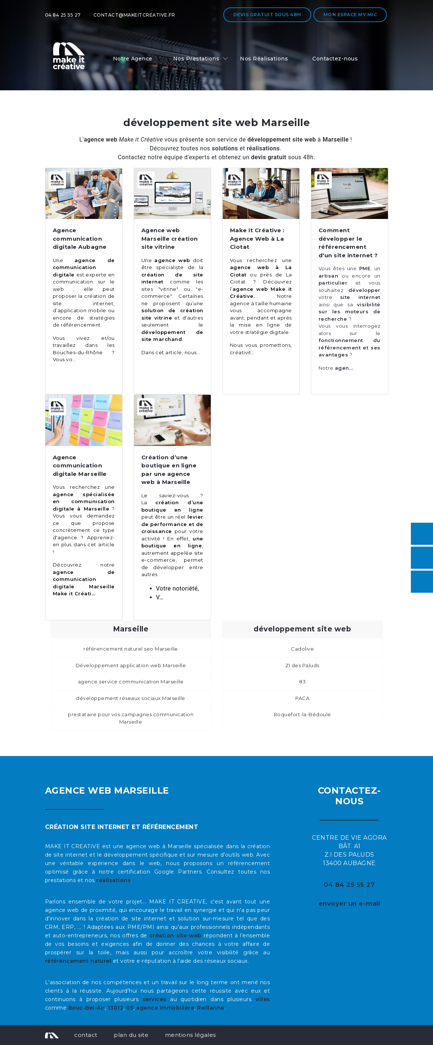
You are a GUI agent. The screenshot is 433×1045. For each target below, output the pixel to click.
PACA (302, 698)
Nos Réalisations (264, 58)
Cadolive (302, 649)
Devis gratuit (267, 14)
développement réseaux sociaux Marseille (130, 698)
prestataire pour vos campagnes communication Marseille (130, 718)
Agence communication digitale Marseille (80, 465)
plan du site (131, 1034)
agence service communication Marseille (131, 682)
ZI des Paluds (302, 665)
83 (302, 682)
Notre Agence (132, 58)
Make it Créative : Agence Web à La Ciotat (257, 238)
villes (262, 999)
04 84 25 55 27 (63, 15)
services (154, 999)
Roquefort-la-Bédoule (302, 714)
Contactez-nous (335, 58)
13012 (116, 1007)
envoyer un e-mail (350, 903)
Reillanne (210, 1007)
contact (85, 1034)
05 (129, 1007)
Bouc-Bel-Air (86, 1007)
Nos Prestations (196, 58)
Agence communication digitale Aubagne (80, 238)
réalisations (113, 880)
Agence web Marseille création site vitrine (169, 238)
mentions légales (190, 1034)
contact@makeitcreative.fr (134, 15)
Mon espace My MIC (350, 14)
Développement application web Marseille (131, 665)
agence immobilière (165, 1007)
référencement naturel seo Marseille (130, 649)
